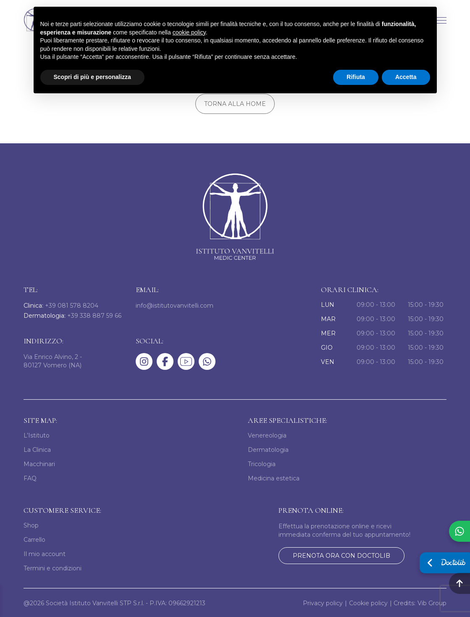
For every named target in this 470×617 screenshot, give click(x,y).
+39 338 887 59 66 (72, 315)
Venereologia (267, 435)
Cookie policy (368, 602)
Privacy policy (323, 602)
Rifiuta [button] (356, 77)
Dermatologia (268, 449)
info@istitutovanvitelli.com (174, 304)
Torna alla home (235, 104)
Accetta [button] (406, 77)
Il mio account (45, 553)
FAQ (30, 477)
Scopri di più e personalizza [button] (92, 77)
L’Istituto (37, 435)
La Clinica (37, 449)
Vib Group (431, 602)
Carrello (34, 539)
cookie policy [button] (189, 32)
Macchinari (39, 463)
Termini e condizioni (52, 567)
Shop (31, 524)
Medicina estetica (273, 477)
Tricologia (262, 463)
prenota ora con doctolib (341, 555)
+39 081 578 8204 (61, 304)
